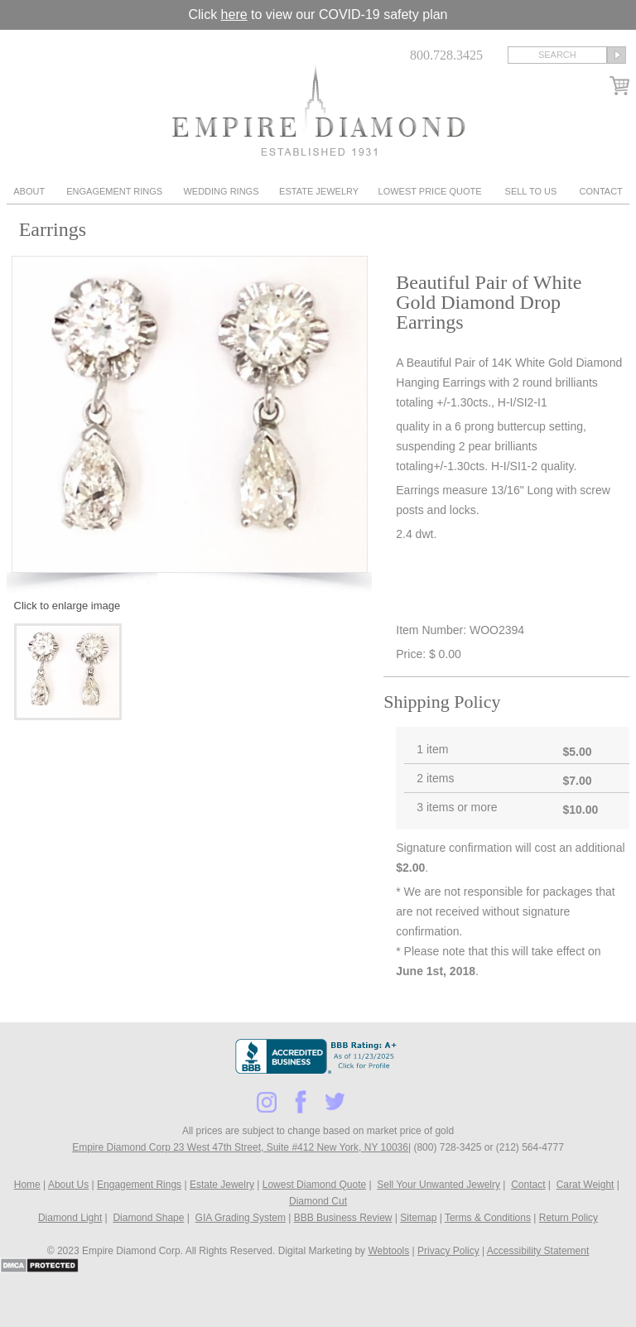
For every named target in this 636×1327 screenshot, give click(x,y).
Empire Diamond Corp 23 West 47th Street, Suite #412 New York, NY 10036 (240, 1147)
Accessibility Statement (538, 1251)
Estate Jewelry (319, 191)
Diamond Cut (318, 1201)
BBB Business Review (343, 1218)
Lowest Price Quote (430, 191)
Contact (600, 191)
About (29, 191)
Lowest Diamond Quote (314, 1184)
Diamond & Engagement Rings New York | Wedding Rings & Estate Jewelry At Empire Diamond (318, 110)
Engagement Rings (114, 191)
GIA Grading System (240, 1218)
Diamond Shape (148, 1218)
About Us (68, 1184)
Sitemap (418, 1218)
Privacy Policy (448, 1251)
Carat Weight (585, 1184)
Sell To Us (531, 191)
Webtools (388, 1251)
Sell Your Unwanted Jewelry (438, 1184)
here (234, 14)
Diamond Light (70, 1218)
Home (27, 1184)
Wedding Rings (220, 191)
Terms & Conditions (488, 1218)
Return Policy (568, 1218)
